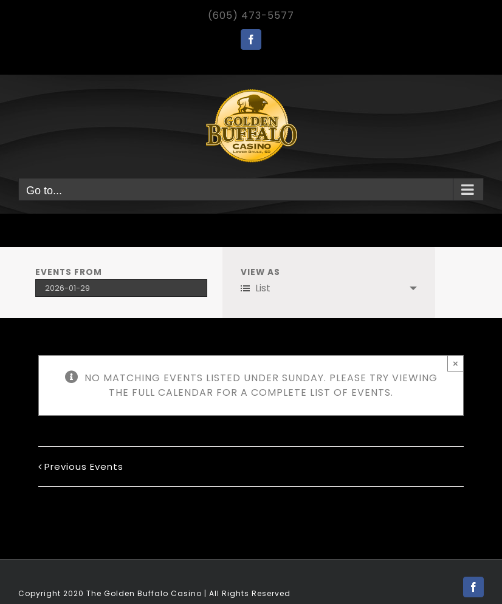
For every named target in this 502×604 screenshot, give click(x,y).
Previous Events (83, 466)
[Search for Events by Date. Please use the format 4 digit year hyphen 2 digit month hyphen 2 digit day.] (121, 288)
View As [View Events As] (260, 272)
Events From (68, 272)
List (255, 288)
